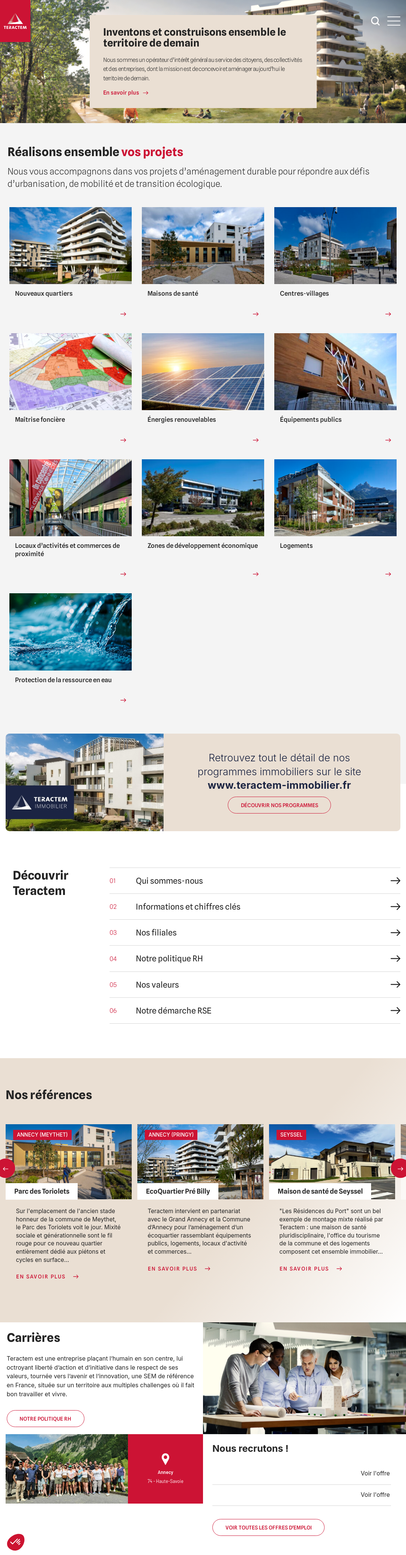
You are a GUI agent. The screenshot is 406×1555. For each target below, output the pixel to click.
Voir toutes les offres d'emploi (268, 1527)
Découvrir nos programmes (279, 805)
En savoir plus (121, 92)
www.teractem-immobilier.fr (279, 785)
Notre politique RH (45, 1418)
